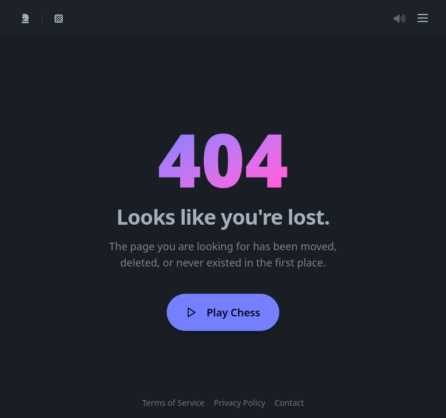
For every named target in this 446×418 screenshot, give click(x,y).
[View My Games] (58, 18)
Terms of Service (173, 402)
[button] (422, 18)
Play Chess (223, 312)
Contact (289, 402)
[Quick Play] (25, 18)
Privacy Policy (239, 402)
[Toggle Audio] (399, 18)
